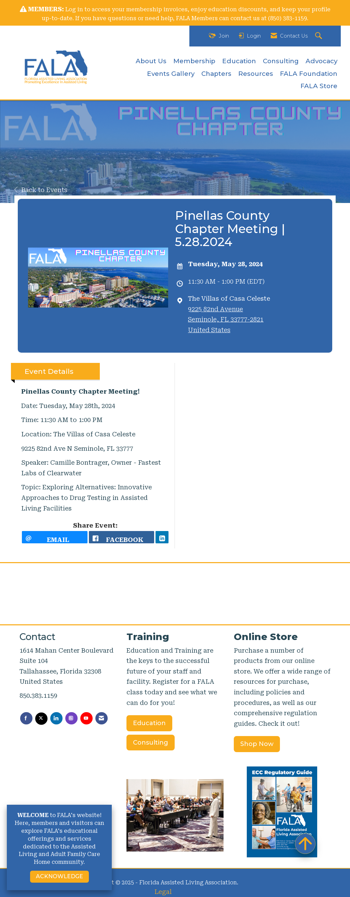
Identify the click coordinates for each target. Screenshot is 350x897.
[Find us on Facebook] (26, 718)
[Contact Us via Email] (101, 718)
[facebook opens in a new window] (121, 537)
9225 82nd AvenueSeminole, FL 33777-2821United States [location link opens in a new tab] (226, 319)
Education (239, 61)
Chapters (216, 74)
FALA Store (318, 86)
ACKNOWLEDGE (59, 876)
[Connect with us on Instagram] (71, 718)
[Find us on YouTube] (86, 718)
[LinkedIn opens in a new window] (162, 537)
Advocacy (321, 61)
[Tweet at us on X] (41, 718)
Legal (163, 891)
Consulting (281, 61)
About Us (151, 61)
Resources (255, 74)
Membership (194, 61)
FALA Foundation (308, 74)
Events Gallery (170, 74)
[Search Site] (319, 36)
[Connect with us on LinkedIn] (56, 718)
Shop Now (256, 744)
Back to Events (40, 189)
